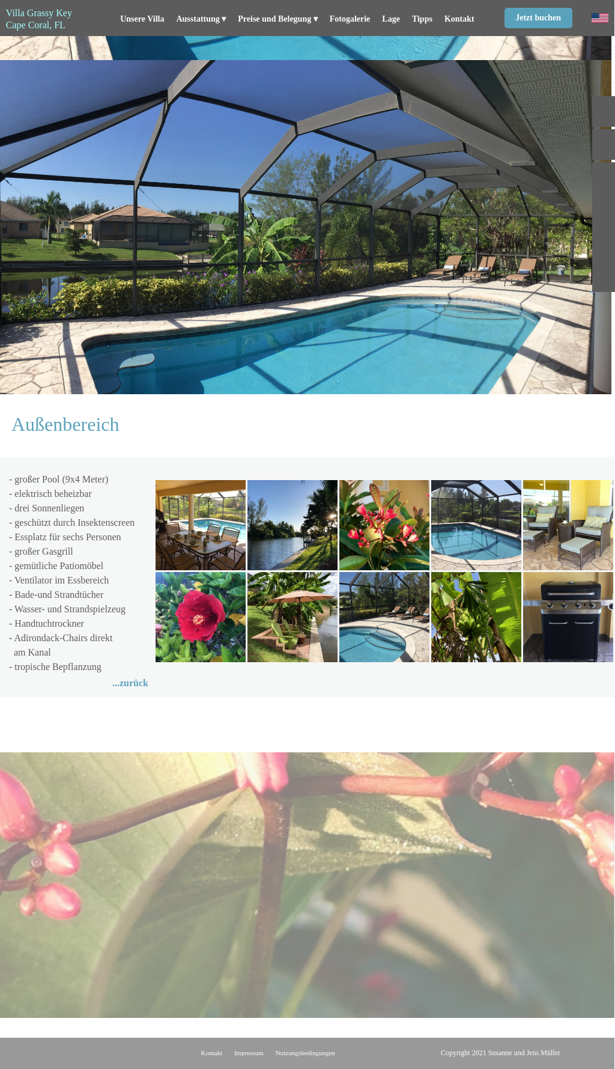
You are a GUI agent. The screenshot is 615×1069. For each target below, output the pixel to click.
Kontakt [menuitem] (459, 18)
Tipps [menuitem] (422, 18)
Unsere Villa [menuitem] (142, 18)
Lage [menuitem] (391, 18)
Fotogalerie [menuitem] (350, 18)
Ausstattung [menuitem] (201, 19)
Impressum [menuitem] (249, 1052)
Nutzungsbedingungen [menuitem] (305, 1052)
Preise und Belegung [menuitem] (277, 19)
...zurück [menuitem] (130, 683)
